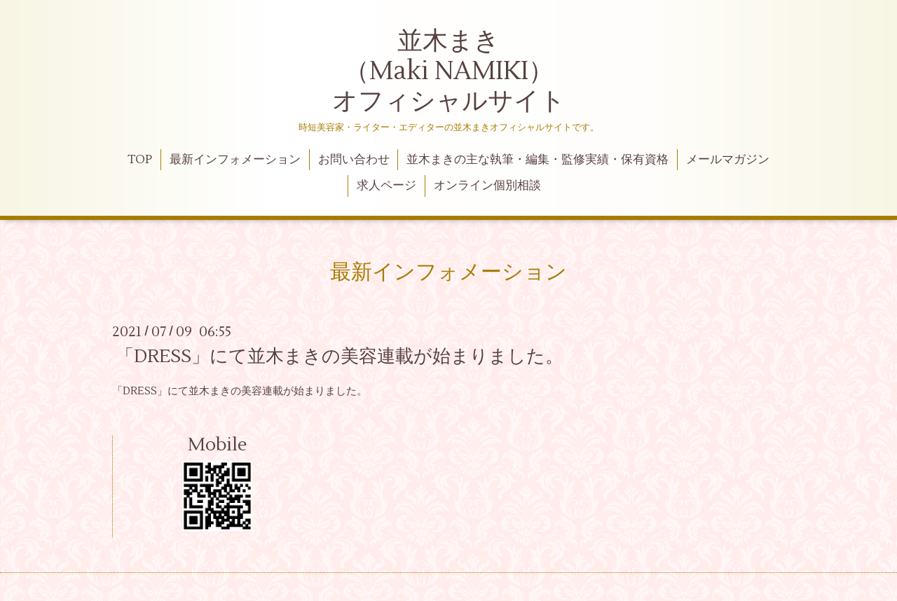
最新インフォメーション (235, 159)
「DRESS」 (139, 391)
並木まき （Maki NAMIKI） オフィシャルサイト (449, 71)
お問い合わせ (354, 159)
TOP (140, 159)
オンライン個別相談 (487, 185)
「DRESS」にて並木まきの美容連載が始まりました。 (339, 356)
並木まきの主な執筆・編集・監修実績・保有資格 (537, 159)
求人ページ (386, 185)
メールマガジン (727, 159)
